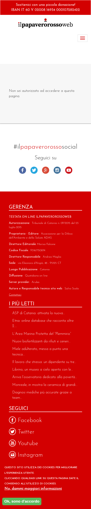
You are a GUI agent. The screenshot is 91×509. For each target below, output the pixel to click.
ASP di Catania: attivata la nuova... (38, 313)
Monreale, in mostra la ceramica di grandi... (44, 385)
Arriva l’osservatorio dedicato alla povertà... (44, 377)
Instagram (57, 170)
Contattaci (15, 294)
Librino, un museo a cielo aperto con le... (42, 369)
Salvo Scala (72, 288)
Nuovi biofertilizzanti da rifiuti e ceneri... (41, 341)
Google (45, 170)
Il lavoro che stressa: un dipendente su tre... (44, 362)
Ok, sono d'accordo (21, 502)
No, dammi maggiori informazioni (33, 490)
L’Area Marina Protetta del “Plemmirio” (41, 334)
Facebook (22, 170)
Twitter (34, 170)
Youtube (68, 170)
